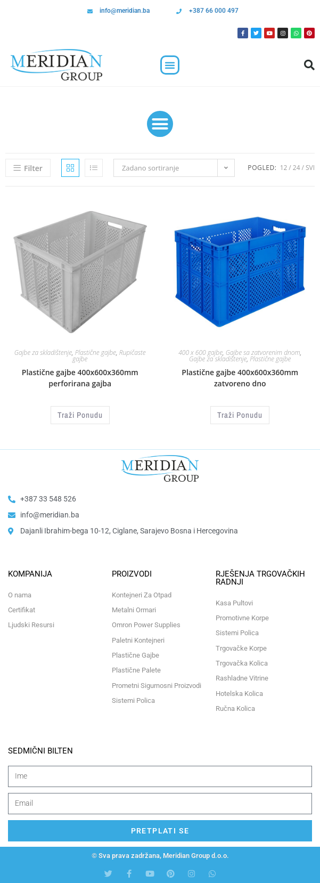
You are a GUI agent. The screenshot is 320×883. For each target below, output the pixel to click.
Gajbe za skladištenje (43, 352)
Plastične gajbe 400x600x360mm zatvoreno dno (240, 377)
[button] (169, 65)
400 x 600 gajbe (200, 352)
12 (284, 167)
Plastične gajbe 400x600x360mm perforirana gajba (80, 377)
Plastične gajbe (95, 352)
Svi (310, 167)
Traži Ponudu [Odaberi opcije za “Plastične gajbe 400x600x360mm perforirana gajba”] (80, 414)
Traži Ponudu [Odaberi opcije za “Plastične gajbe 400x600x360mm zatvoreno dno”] (239, 414)
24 (296, 167)
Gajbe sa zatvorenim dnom (263, 352)
